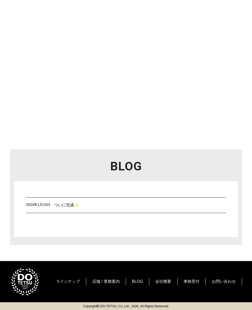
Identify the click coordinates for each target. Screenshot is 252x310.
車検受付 (192, 281)
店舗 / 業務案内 (106, 281)
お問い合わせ (224, 281)
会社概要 (163, 281)
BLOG (137, 281)
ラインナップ (68, 281)
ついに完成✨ (66, 205)
